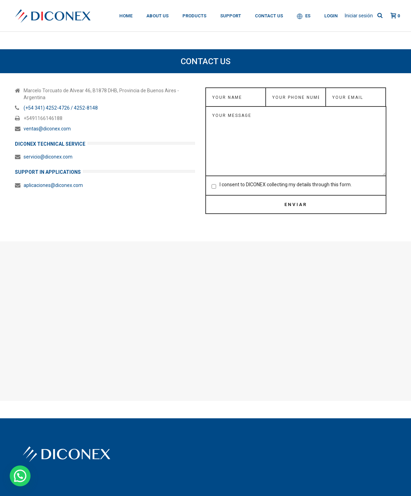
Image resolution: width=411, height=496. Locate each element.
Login (331, 15)
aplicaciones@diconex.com (53, 185)
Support (230, 15)
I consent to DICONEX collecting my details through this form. (286, 184)
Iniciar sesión (359, 15)
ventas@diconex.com (47, 128)
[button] (20, 475)
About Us (157, 15)
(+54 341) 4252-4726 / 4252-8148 (61, 108)
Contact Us (269, 15)
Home (125, 15)
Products (194, 15)
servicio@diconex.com (48, 157)
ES (303, 16)
